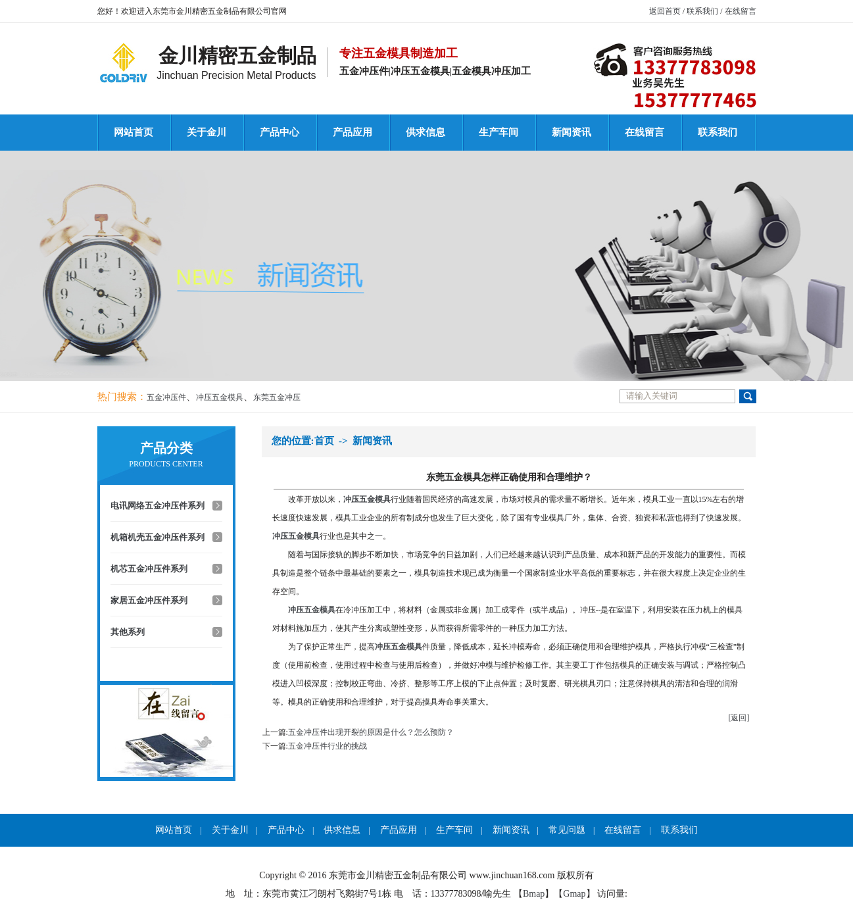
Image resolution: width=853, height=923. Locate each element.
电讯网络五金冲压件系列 (157, 506)
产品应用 (352, 132)
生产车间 (498, 132)
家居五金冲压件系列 (148, 600)
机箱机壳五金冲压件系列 (157, 537)
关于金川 (206, 132)
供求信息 (425, 132)
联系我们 (702, 11)
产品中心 (279, 132)
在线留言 (740, 11)
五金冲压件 (166, 397)
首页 (324, 441)
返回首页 (665, 11)
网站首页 (133, 132)
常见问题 (566, 830)
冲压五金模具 (219, 397)
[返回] (739, 717)
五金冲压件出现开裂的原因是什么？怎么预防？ (371, 732)
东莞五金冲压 (277, 397)
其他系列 (127, 632)
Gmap (574, 894)
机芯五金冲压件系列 (148, 569)
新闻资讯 (571, 132)
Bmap (534, 894)
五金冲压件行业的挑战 (327, 746)
